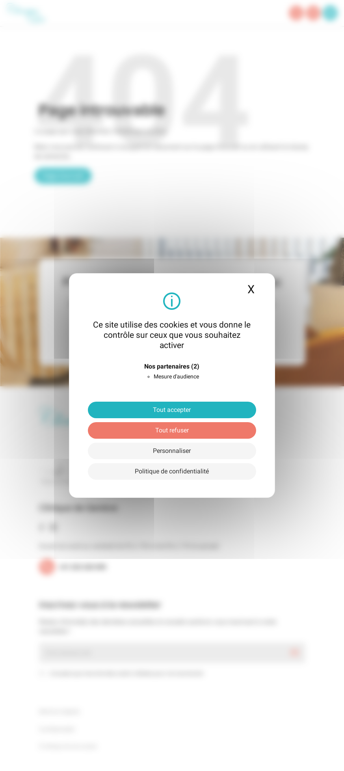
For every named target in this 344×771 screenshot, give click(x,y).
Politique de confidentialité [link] (172, 471)
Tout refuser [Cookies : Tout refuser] (172, 430)
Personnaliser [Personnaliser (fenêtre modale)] (172, 450)
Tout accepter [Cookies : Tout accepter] (172, 409)
